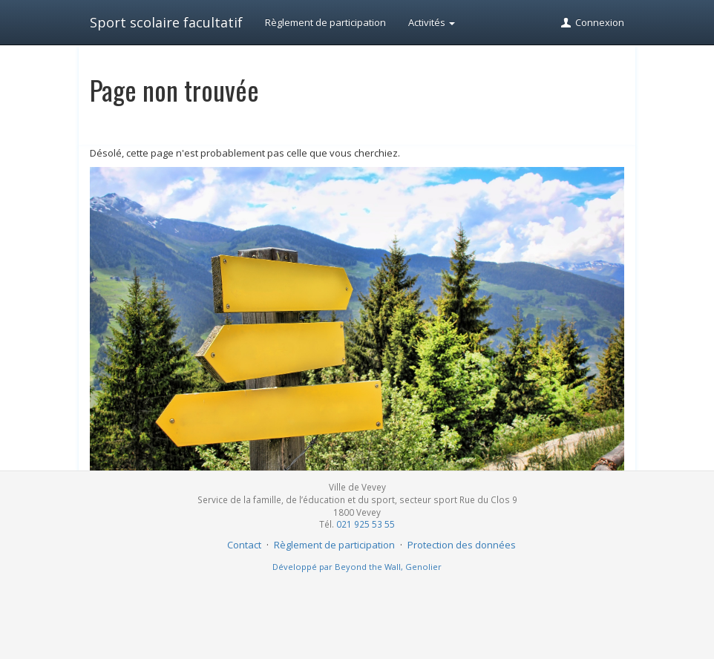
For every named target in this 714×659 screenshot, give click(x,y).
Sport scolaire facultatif (166, 22)
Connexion (592, 22)
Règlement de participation (325, 22)
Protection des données (461, 544)
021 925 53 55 (365, 524)
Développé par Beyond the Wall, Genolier (357, 566)
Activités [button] (431, 22)
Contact (244, 544)
